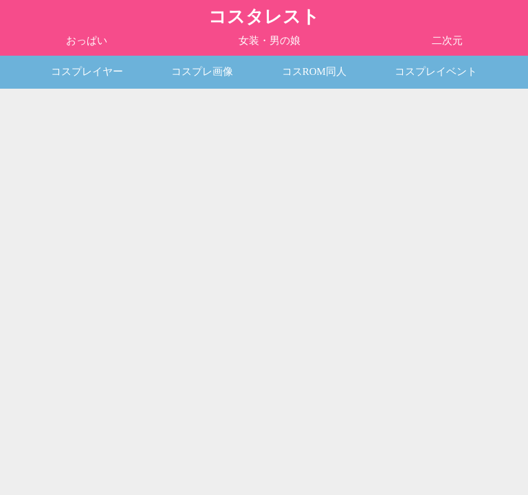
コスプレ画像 (202, 71)
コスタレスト (264, 17)
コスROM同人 (314, 71)
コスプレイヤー (87, 71)
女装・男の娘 (269, 40)
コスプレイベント (436, 71)
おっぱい (86, 40)
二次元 (447, 40)
